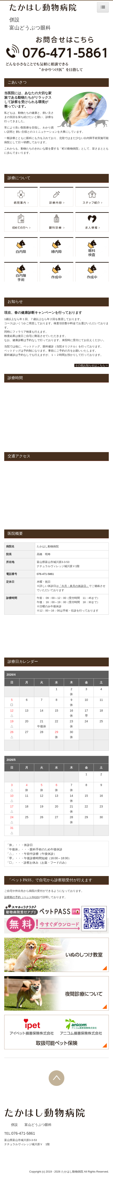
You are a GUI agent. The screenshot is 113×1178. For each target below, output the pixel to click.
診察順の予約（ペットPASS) (22, 897)
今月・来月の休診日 (73, 586)
